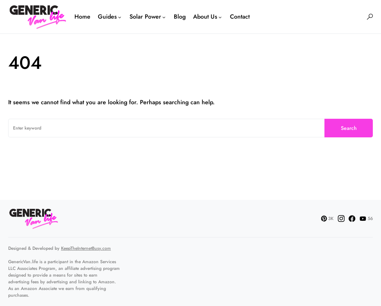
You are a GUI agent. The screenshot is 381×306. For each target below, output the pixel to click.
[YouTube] (366, 218)
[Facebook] (352, 218)
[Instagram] (341, 218)
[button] (370, 17)
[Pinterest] (327, 218)
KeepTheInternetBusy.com (86, 248)
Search (349, 128)
